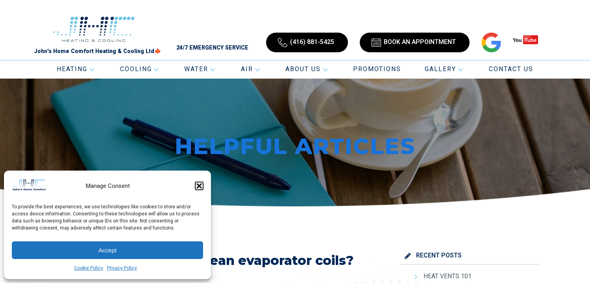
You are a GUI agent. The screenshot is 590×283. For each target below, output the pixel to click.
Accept (107, 250)
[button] (199, 186)
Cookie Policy (88, 268)
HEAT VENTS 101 (448, 276)
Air (251, 69)
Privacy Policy (122, 268)
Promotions (377, 69)
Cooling (140, 69)
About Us (307, 69)
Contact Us (511, 69)
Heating (76, 69)
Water (200, 69)
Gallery (445, 69)
